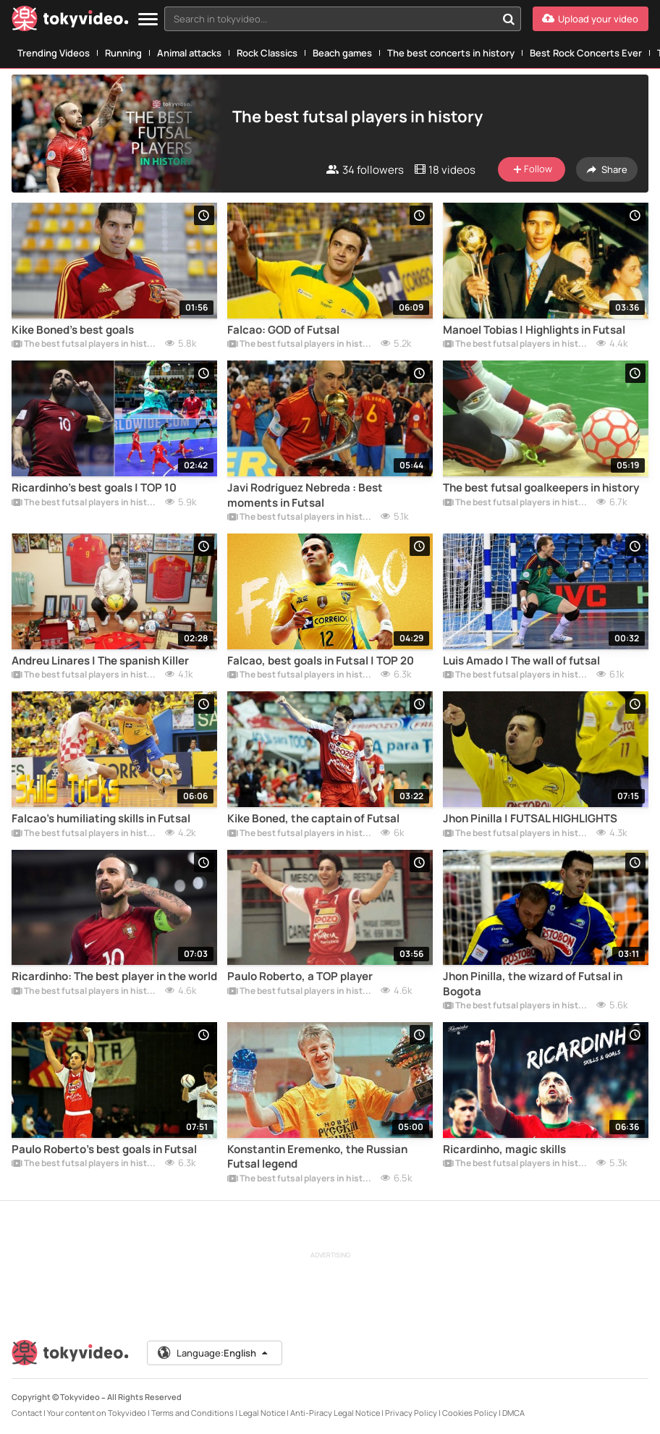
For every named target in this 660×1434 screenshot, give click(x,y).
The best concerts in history (451, 52)
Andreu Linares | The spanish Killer (100, 661)
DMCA (513, 1412)
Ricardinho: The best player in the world (114, 976)
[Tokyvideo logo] (70, 21)
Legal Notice (262, 1412)
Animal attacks (189, 52)
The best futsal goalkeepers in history (541, 488)
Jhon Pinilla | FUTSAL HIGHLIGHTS (530, 818)
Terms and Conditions (192, 1412)
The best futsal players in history (85, 344)
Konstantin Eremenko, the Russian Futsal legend (317, 1156)
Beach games (342, 52)
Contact (27, 1412)
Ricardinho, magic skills (504, 1149)
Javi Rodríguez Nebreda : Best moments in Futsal (305, 495)
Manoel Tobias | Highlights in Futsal (534, 330)
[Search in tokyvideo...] (508, 19)
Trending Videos (53, 52)
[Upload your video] (590, 19)
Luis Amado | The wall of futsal (521, 661)
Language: (213, 1352)
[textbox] (330, 18)
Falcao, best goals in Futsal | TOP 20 (320, 661)
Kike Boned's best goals (73, 330)
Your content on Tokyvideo (96, 1412)
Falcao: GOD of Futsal (283, 330)
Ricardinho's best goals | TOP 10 (94, 488)
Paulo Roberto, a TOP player (300, 976)
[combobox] (342, 19)
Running (123, 52)
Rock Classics (267, 52)
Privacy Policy (411, 1412)
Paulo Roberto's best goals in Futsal (104, 1149)
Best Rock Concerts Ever (586, 52)
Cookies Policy (469, 1412)
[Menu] (148, 20)
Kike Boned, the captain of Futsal (313, 818)
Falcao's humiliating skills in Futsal (101, 818)
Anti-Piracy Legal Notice (335, 1412)
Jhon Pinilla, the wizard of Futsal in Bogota (532, 983)
